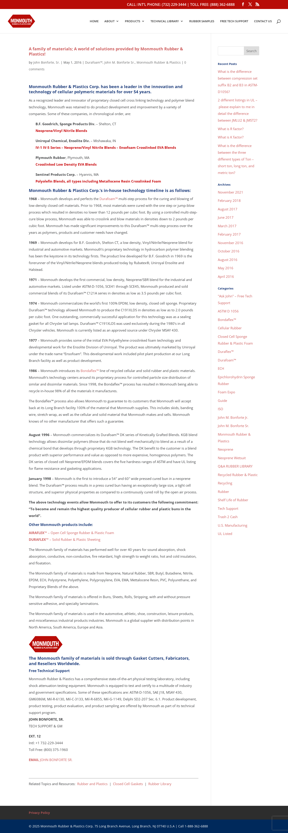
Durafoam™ (94, 62)
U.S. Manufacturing (232, 525)
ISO (220, 409)
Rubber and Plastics (92, 784)
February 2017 (229, 234)
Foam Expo (226, 392)
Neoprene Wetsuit (232, 458)
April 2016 (226, 276)
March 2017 (227, 226)
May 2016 (225, 268)
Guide (222, 400)
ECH (221, 368)
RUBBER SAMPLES (201, 21)
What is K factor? (230, 137)
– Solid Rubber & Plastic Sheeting (64, 539)
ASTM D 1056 (228, 311)
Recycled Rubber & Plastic (238, 474)
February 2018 (229, 200)
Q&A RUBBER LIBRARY (235, 466)
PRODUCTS (132, 21)
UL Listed (225, 533)
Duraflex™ (226, 351)
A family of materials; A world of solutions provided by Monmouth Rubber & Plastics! (106, 51)
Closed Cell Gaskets (128, 784)
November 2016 (230, 243)
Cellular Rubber (230, 328)
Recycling (225, 483)
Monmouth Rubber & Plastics (159, 62)
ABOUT (109, 21)
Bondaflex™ (90, 370)
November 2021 (230, 192)
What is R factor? (230, 129)
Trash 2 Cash (228, 516)
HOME (94, 21)
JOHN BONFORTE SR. (50, 759)
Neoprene (225, 449)
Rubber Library (159, 784)
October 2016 (228, 251)
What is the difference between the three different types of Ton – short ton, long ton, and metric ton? (236, 159)
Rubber (223, 491)
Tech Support (228, 508)
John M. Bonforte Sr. (119, 62)
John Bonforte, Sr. (46, 62)
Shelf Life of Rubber (233, 500)
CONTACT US (263, 21)
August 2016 (227, 259)
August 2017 (227, 209)
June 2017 (226, 217)
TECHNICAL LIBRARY (165, 21)
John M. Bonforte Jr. (233, 417)
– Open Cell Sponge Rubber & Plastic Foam (71, 532)
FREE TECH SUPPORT (234, 21)
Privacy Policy (39, 813)
